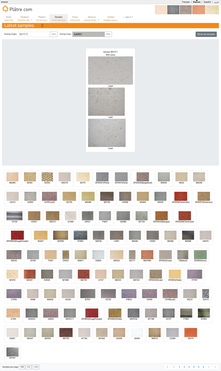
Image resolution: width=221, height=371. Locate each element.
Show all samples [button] (206, 34)
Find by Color (65, 34)
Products (23, 18)
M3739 (66, 338)
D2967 (34, 222)
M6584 (12, 183)
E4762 (108, 299)
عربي (216, 2)
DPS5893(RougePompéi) (17, 241)
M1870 (12, 280)
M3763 (136, 280)
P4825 (129, 299)
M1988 (65, 280)
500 (28, 367)
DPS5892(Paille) (115, 319)
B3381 (30, 183)
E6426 (68, 299)
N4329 (160, 202)
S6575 (191, 338)
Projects (41, 18)
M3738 (107, 202)
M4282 (135, 241)
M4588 (188, 241)
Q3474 (205, 299)
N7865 (204, 319)
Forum (75, 18)
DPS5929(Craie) (156, 280)
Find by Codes (10, 34)
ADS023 (31, 319)
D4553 (66, 260)
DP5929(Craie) (165, 260)
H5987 (153, 241)
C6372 (13, 202)
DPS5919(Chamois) (203, 202)
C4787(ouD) (49, 202)
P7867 (186, 319)
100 (22, 367)
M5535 (117, 260)
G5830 (98, 260)
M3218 (65, 183)
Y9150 (14, 222)
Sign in (126, 17)
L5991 (116, 241)
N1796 (84, 338)
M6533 (118, 280)
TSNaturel (183, 260)
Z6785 (33, 260)
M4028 (50, 299)
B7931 (88, 299)
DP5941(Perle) (121, 183)
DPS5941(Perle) (102, 183)
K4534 (47, 280)
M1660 (102, 338)
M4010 (155, 338)
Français (186, 2)
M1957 (12, 358)
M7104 (142, 222)
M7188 (151, 319)
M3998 (61, 241)
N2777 (132, 260)
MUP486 (147, 260)
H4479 (205, 241)
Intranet (4, 2)
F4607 (105, 222)
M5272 (53, 222)
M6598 (199, 183)
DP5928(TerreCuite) (180, 202)
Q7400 (70, 222)
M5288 (88, 202)
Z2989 (172, 338)
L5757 (100, 280)
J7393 (13, 319)
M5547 (30, 338)
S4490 (149, 299)
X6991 (12, 338)
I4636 (181, 183)
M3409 (143, 202)
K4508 (125, 202)
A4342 (47, 183)
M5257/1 (70, 319)
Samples (59, 18)
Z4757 (169, 319)
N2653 (14, 260)
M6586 (170, 241)
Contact (110, 18)
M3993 (48, 338)
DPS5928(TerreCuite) (184, 222)
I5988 (32, 299)
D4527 (87, 222)
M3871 (81, 260)
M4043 (164, 183)
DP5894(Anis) (200, 260)
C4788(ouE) (170, 299)
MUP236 (133, 319)
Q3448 (119, 338)
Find (54, 34)
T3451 (51, 260)
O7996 (14, 299)
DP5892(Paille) (175, 280)
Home (8, 18)
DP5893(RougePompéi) (91, 319)
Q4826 (51, 319)
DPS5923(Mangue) (161, 222)
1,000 (35, 367)
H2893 (30, 202)
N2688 (123, 222)
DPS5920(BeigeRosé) (142, 183)
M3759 (84, 280)
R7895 (80, 241)
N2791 (83, 183)
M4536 (98, 241)
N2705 (69, 202)
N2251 (190, 299)
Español (207, 2)
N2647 (41, 241)
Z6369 (137, 338)
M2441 (30, 280)
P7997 (194, 280)
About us (91, 18)
